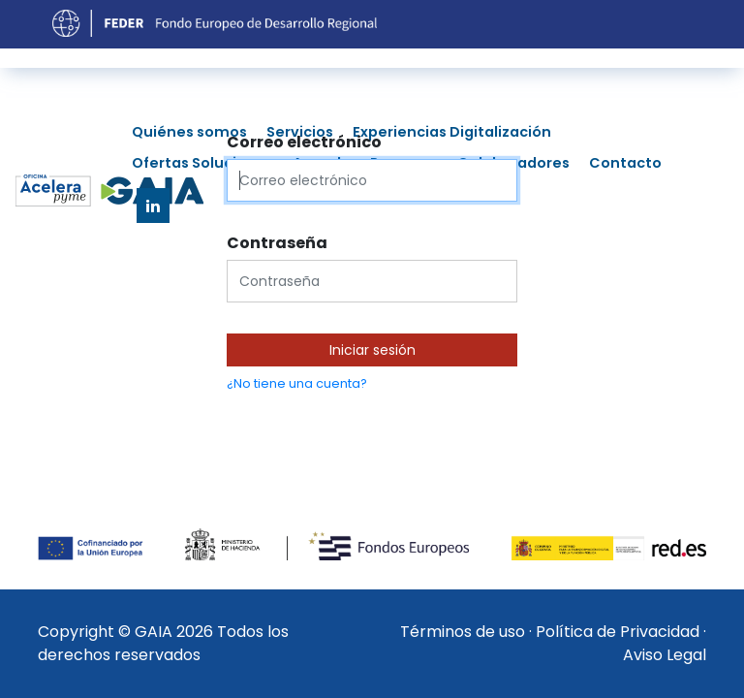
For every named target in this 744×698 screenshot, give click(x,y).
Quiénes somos (189, 132)
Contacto (625, 163)
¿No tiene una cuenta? (297, 383)
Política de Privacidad (617, 631)
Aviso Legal (664, 655)
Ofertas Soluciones (202, 163)
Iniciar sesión (372, 350)
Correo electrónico (304, 142)
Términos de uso (462, 631)
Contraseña (277, 243)
